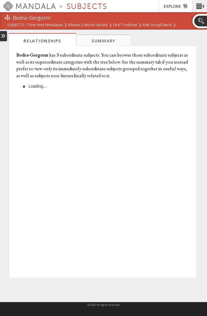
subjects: (16, 25)
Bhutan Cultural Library (88, 25)
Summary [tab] (103, 41)
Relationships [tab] (42, 41)
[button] (199, 6)
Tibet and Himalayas (45, 25)
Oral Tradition (125, 25)
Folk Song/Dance (157, 25)
